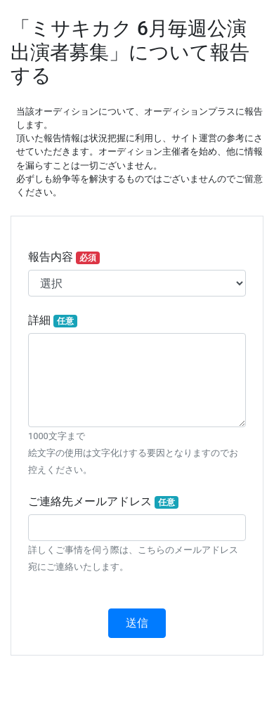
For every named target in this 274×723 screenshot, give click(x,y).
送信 (137, 623)
